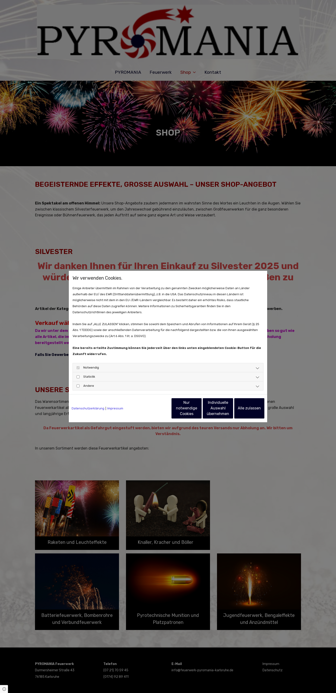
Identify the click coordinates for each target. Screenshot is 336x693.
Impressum (115, 408)
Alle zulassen (242, 408)
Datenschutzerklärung (88, 408)
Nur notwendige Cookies (154, 408)
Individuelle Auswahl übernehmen (198, 408)
